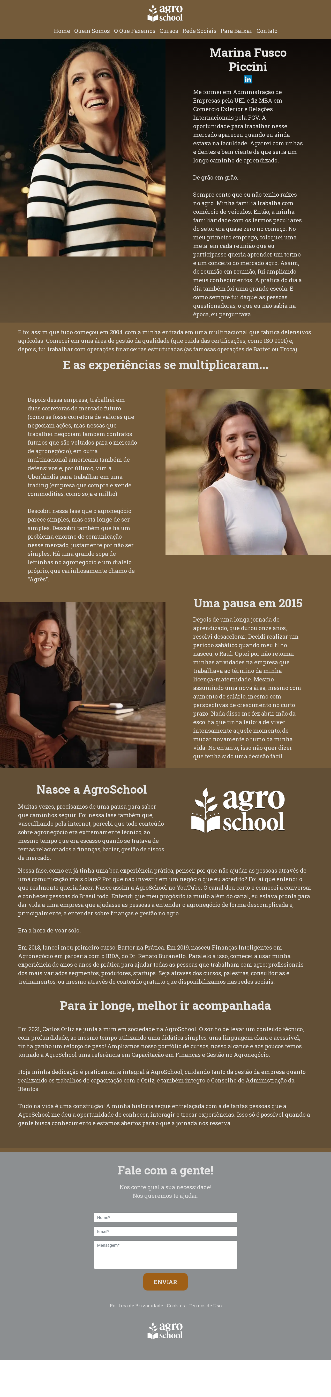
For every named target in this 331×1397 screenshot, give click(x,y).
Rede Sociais (199, 30)
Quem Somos (92, 30)
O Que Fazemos (134, 30)
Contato (267, 30)
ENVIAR (165, 1282)
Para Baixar (236, 30)
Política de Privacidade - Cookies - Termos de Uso (166, 1305)
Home (62, 30)
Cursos (169, 30)
